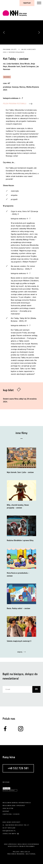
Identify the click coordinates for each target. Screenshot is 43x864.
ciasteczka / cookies (11, 814)
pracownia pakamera (15, 854)
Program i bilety (10, 49)
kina (13, 805)
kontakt (6, 811)
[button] (39, 32)
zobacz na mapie (9, 833)
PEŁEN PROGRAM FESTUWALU (14, 104)
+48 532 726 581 (18, 768)
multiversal (31, 854)
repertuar (27, 3)
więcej (19, 652)
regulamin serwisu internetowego (17, 802)
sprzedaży (21, 805)
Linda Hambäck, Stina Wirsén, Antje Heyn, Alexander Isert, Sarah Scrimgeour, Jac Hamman (21, 67)
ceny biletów (8, 808)
